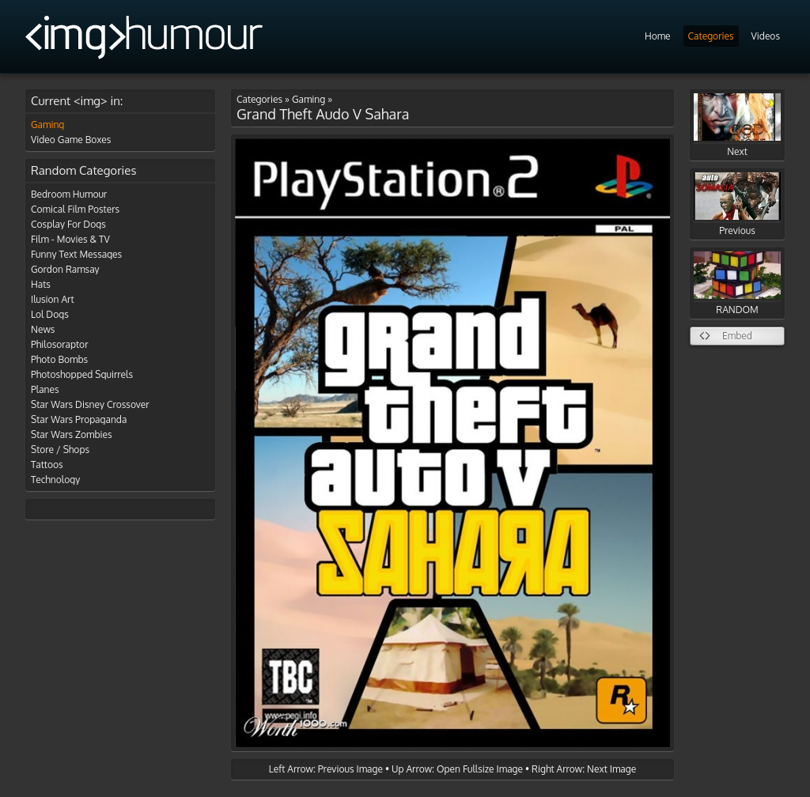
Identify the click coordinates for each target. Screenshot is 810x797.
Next (737, 125)
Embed (737, 336)
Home (658, 36)
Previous (737, 204)
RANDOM (737, 283)
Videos (765, 36)
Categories (711, 36)
